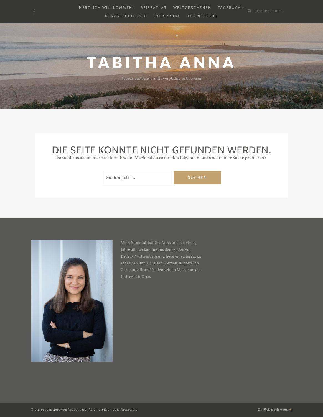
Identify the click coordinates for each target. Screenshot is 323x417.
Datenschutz (202, 16)
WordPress (77, 410)
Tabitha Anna (161, 62)
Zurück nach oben (275, 410)
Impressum (167, 16)
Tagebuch (229, 7)
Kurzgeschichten (126, 16)
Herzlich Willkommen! (106, 7)
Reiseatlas (154, 7)
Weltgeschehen (192, 7)
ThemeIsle (129, 410)
